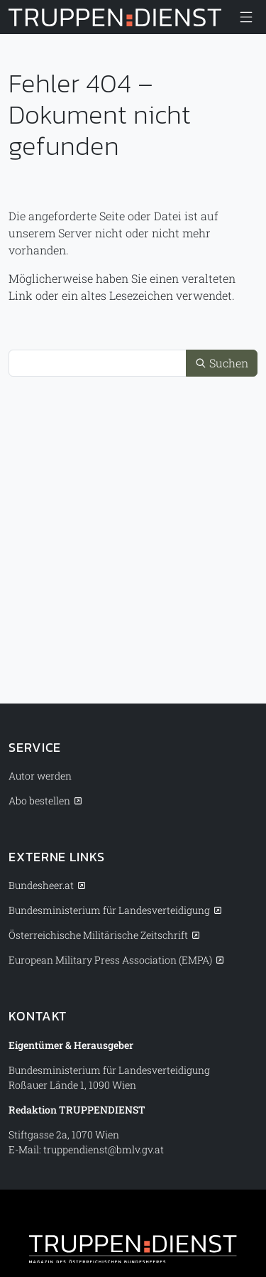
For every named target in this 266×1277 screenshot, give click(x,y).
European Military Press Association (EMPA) (110, 959)
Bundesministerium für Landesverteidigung (109, 910)
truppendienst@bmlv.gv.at (103, 1149)
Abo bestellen (39, 800)
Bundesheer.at (41, 885)
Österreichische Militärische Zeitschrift (98, 935)
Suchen (221, 362)
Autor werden (40, 775)
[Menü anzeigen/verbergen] (246, 17)
